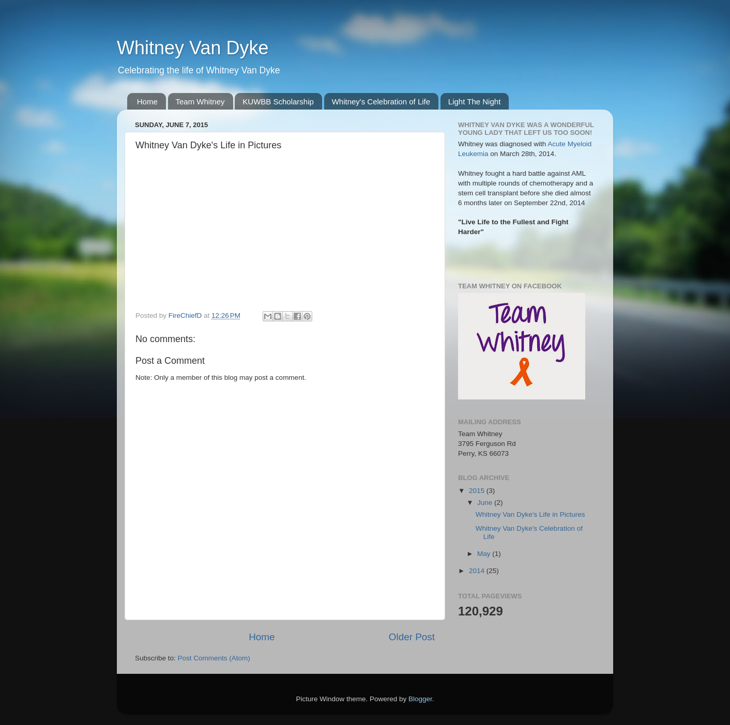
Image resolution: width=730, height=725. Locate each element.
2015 (477, 491)
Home (147, 101)
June (485, 502)
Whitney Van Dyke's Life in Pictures (530, 514)
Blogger (420, 699)
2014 (477, 571)
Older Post (412, 636)
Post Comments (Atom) (214, 658)
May (484, 554)
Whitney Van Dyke (192, 47)
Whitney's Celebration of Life (381, 101)
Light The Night (474, 101)
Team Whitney (200, 101)
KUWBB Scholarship (278, 101)
